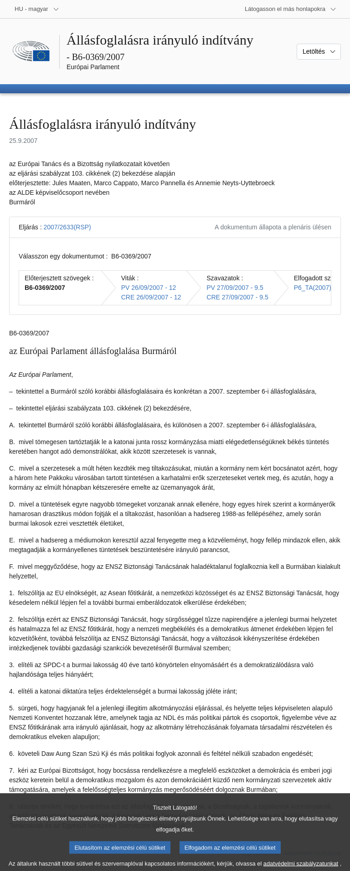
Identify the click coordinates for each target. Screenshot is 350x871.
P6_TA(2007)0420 (319, 287)
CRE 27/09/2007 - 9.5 (237, 297)
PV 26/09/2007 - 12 (148, 287)
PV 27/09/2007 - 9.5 (234, 287)
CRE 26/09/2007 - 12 (151, 297)
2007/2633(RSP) (67, 227)
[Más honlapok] (290, 9)
